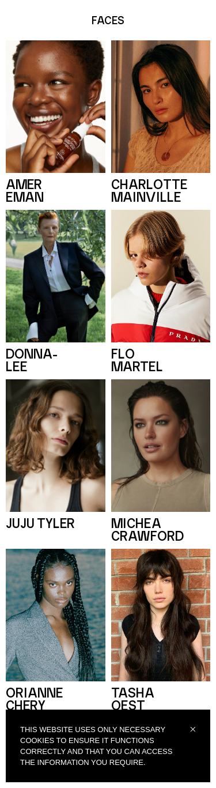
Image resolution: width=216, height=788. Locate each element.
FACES (108, 21)
